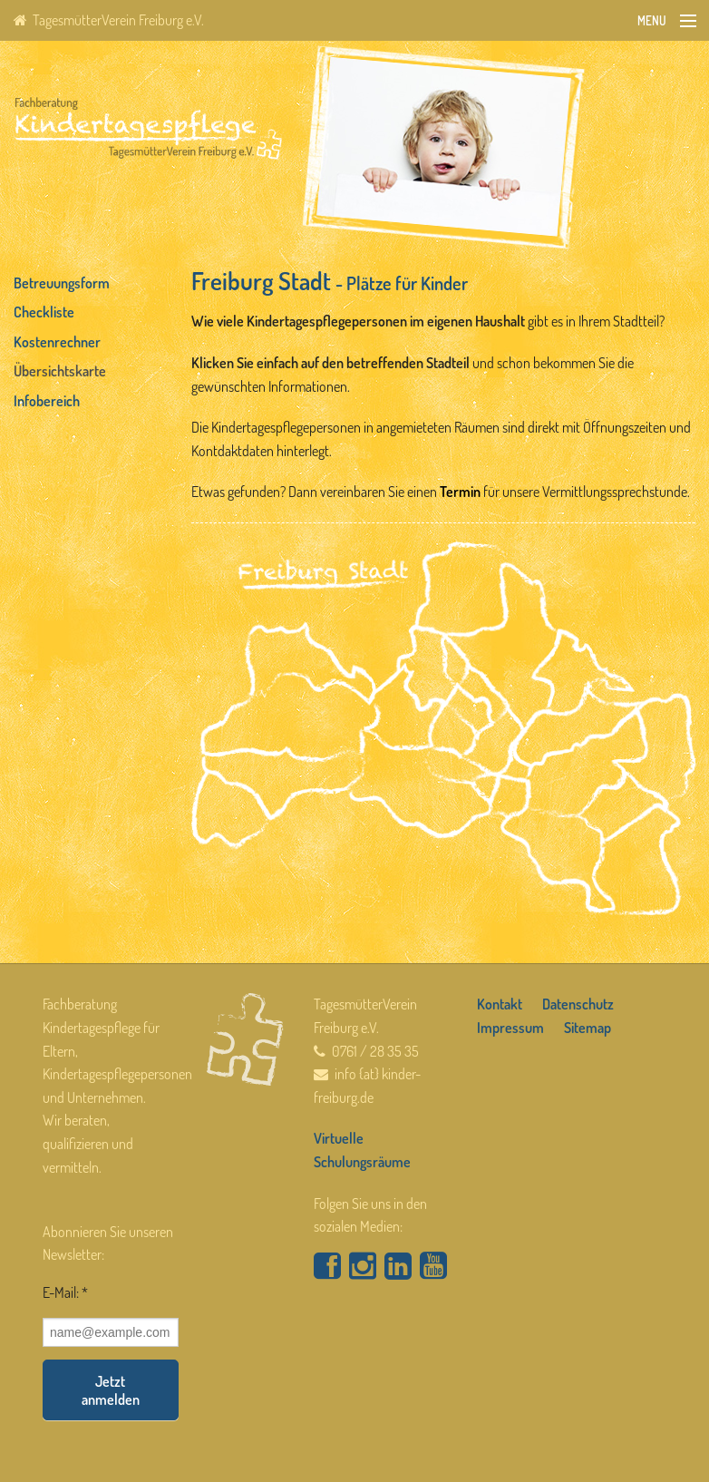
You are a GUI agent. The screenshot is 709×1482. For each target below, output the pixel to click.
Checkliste (44, 312)
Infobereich (47, 401)
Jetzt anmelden (111, 1390)
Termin (460, 492)
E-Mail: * (65, 1292)
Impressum (510, 1028)
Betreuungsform (62, 283)
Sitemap (587, 1028)
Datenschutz (578, 1004)
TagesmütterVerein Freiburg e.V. (109, 20)
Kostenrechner (57, 342)
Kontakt (499, 1004)
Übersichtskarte (60, 371)
